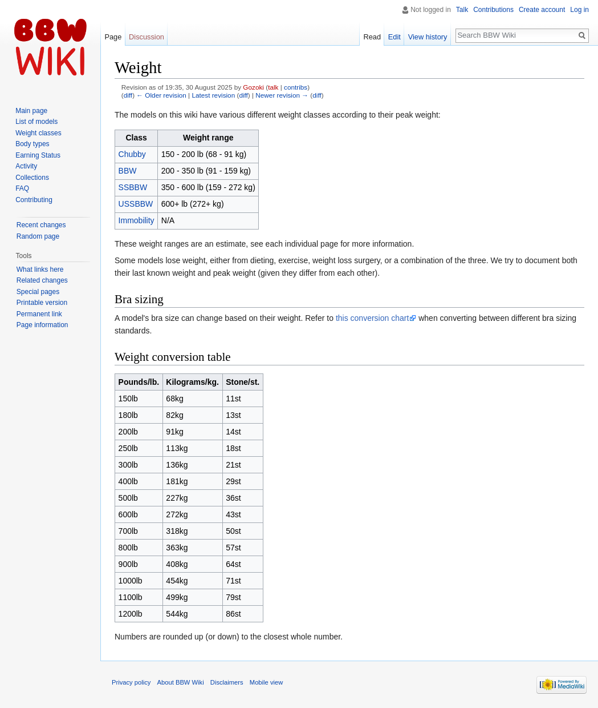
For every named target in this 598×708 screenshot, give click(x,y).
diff (128, 95)
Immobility (136, 220)
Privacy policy (131, 682)
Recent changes (41, 225)
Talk (462, 10)
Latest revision (213, 95)
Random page (38, 236)
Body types (32, 144)
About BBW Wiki (180, 682)
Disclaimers (226, 682)
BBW (128, 170)
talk (273, 87)
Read (372, 37)
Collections (32, 178)
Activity (26, 166)
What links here (40, 269)
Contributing (33, 200)
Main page (31, 111)
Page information (42, 325)
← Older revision (161, 95)
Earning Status (37, 155)
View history (428, 37)
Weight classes (38, 133)
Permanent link (39, 314)
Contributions (493, 10)
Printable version (42, 303)
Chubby (132, 154)
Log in (579, 10)
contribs (295, 87)
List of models (36, 122)
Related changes (42, 280)
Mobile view (266, 682)
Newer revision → (281, 95)
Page (112, 37)
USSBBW (136, 203)
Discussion (146, 37)
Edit (394, 37)
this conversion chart (372, 318)
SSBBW (133, 187)
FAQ (22, 188)
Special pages (38, 292)
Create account (542, 10)
